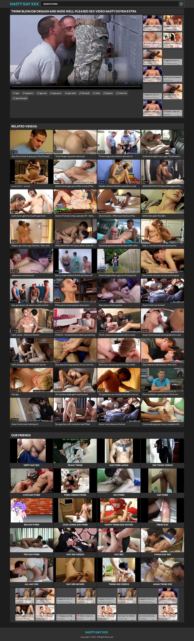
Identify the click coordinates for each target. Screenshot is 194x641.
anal (98, 93)
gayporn (29, 93)
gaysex (109, 93)
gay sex (43, 93)
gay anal (72, 93)
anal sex (123, 93)
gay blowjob (21, 98)
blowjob (85, 93)
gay (17, 93)
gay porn (57, 93)
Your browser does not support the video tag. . (76, 52)
